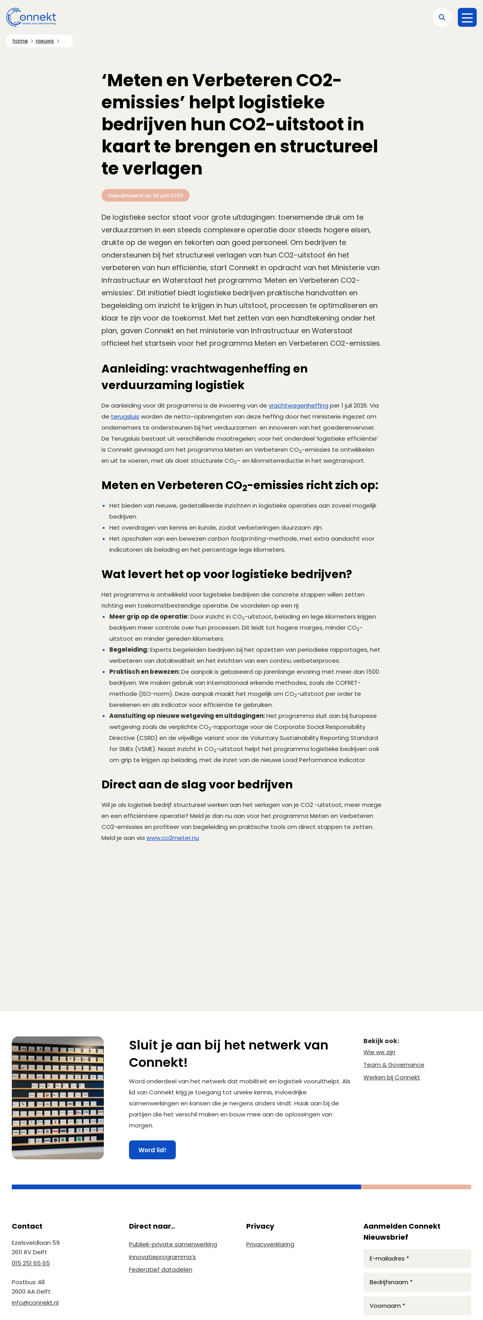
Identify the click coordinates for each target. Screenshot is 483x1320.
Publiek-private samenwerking (173, 1244)
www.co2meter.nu (172, 838)
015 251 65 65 (31, 1263)
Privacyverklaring (270, 1244)
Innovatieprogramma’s (162, 1257)
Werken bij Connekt (391, 1077)
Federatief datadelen (160, 1269)
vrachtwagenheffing (298, 405)
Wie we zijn (379, 1052)
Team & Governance (393, 1064)
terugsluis (125, 416)
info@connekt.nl (35, 1302)
